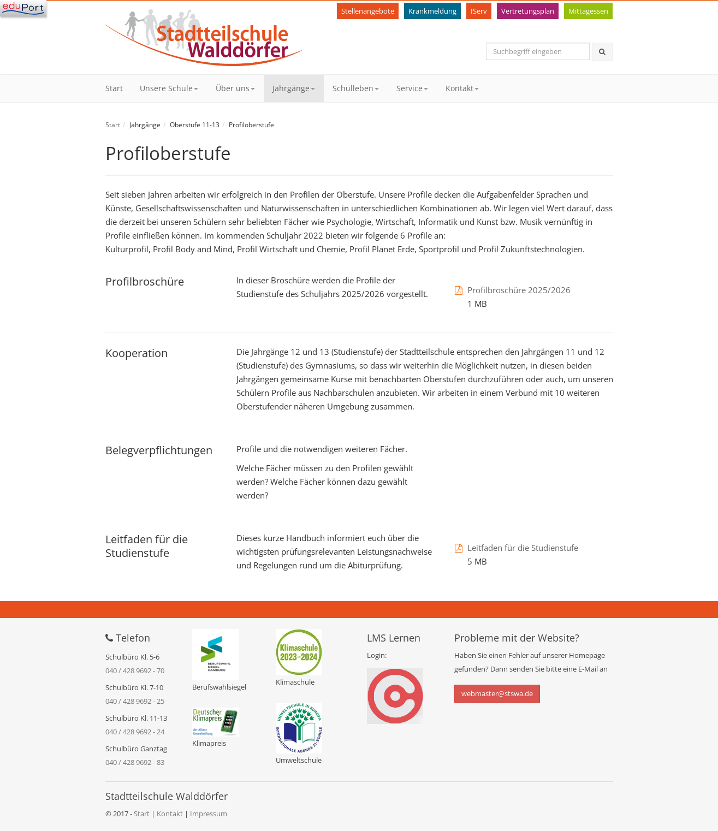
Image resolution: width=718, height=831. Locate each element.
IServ (479, 11)
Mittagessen (588, 11)
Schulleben (356, 88)
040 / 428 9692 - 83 (134, 762)
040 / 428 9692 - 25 (134, 701)
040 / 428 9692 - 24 (134, 732)
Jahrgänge (293, 88)
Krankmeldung (432, 11)
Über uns (235, 88)
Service (412, 88)
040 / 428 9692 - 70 (134, 670)
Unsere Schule (169, 88)
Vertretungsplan (527, 11)
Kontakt (462, 88)
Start (114, 88)
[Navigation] (23, 8)
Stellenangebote (367, 11)
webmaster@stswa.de (497, 693)
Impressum (208, 813)
